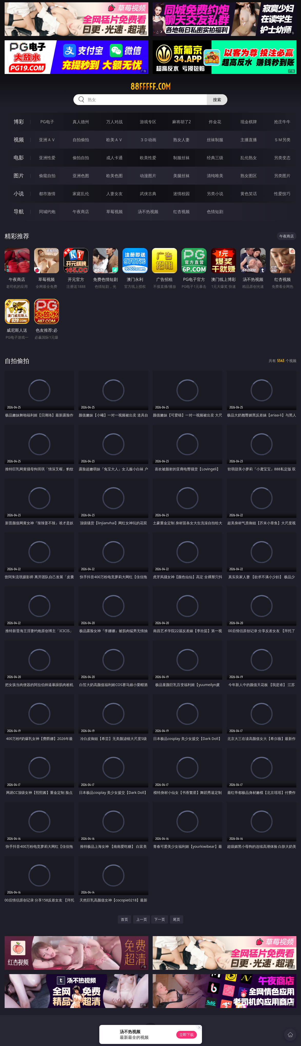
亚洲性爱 (47, 157)
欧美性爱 (148, 157)
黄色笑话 (248, 193)
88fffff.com (150, 86)
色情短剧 (215, 211)
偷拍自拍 (81, 157)
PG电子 (47, 122)
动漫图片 (148, 175)
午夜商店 (81, 211)
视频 (19, 139)
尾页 (176, 919)
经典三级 (215, 157)
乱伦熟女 (248, 157)
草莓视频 (114, 211)
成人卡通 (114, 157)
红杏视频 (181, 211)
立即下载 (186, 1034)
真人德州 (81, 122)
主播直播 (248, 139)
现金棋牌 (248, 122)
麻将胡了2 (181, 122)
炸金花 (215, 122)
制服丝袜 (181, 157)
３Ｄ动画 (148, 139)
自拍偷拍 (81, 139)
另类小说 (215, 193)
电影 (19, 157)
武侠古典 (148, 193)
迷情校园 (181, 193)
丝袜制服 (215, 139)
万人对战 (114, 122)
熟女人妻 (181, 139)
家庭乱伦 (81, 193)
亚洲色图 (81, 175)
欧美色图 (114, 175)
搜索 (217, 99)
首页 (124, 919)
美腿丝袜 (181, 175)
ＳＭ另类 (282, 139)
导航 (19, 211)
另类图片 (282, 175)
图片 (19, 175)
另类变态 (282, 157)
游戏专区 (148, 122)
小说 (19, 193)
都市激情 (47, 193)
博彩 (19, 121)
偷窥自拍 (47, 175)
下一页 (159, 919)
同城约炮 (47, 211)
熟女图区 (248, 175)
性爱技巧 (282, 193)
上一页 (141, 919)
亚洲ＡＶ (47, 139)
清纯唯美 (215, 175)
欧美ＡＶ (114, 139)
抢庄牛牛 (282, 122)
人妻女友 (114, 193)
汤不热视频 (148, 211)
